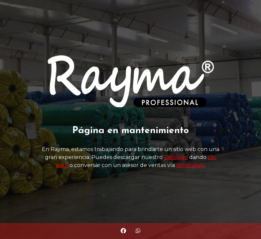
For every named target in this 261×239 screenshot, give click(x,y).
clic (212, 157)
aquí (62, 165)
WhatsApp (190, 165)
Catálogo (176, 157)
